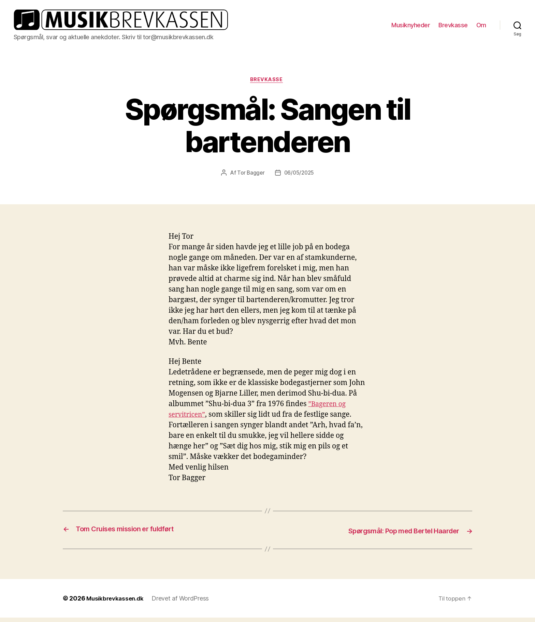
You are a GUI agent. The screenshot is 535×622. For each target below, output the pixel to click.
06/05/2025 (299, 177)
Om (481, 26)
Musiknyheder (410, 26)
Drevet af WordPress (184, 602)
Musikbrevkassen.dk (116, 602)
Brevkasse (453, 26)
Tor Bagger (250, 177)
